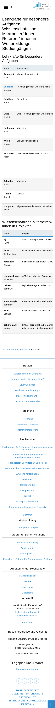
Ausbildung (27, 587)
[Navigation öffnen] (6, 7)
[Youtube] (36, 681)
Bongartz (8, 86)
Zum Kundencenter (28, 615)
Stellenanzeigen (28, 575)
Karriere (27, 581)
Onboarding (27, 592)
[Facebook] (18, 681)
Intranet (28, 515)
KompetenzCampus (28, 527)
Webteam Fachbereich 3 (16, 349)
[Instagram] (30, 681)
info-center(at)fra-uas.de (28, 612)
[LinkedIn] (24, 681)
